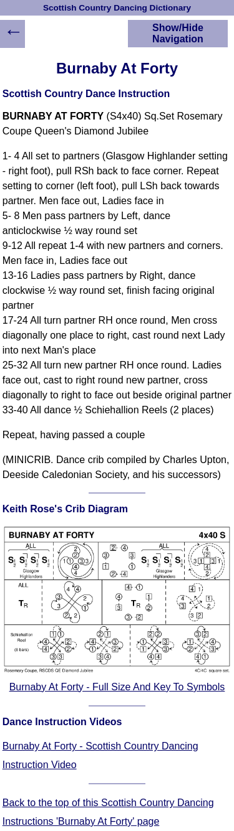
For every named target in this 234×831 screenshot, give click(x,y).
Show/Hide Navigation (177, 33)
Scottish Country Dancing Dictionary (117, 7)
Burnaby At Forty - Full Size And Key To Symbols (117, 687)
